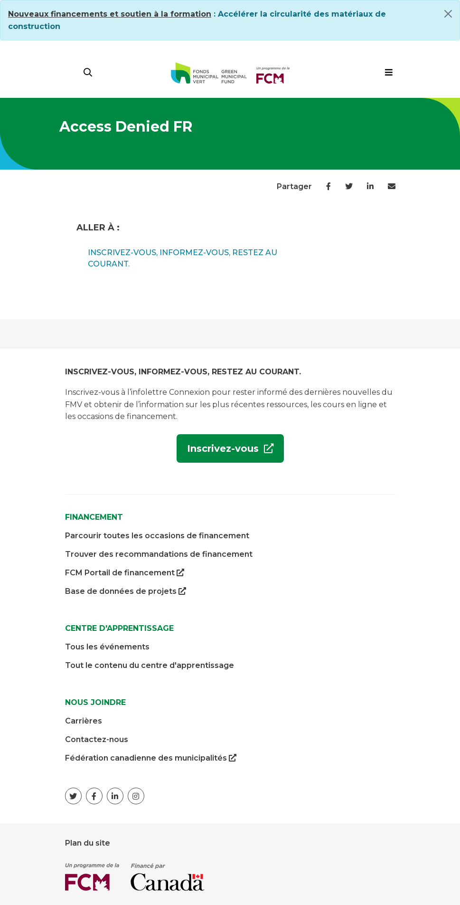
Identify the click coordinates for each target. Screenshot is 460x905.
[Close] (448, 13)
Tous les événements (107, 646)
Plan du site (87, 843)
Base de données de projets (125, 591)
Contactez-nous (96, 739)
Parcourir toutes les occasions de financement (157, 535)
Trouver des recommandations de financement (159, 554)
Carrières (83, 720)
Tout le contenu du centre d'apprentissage (149, 665)
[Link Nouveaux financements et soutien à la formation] (109, 14)
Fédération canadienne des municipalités (150, 758)
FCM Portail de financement (124, 573)
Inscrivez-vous (219, 452)
